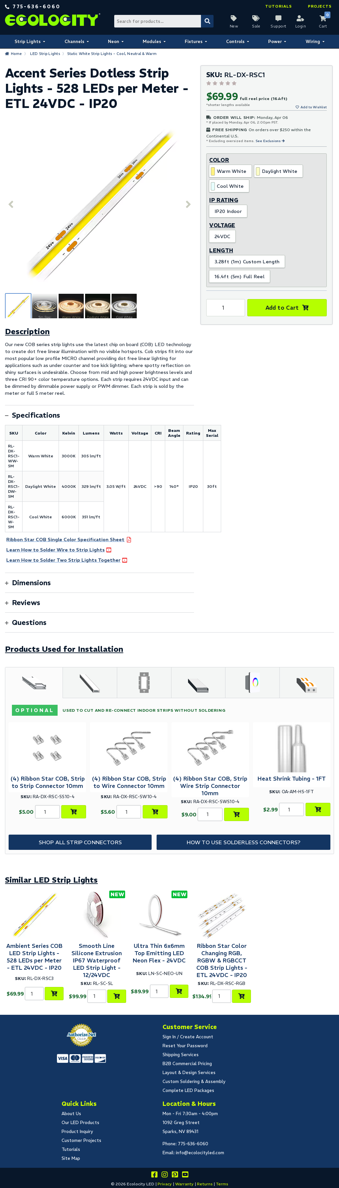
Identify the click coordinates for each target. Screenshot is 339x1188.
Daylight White (278, 171)
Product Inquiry (77, 1131)
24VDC (222, 236)
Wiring (313, 41)
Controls (235, 41)
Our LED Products (80, 1122)
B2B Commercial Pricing (187, 1063)
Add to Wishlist (314, 107)
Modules (152, 41)
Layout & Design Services (189, 1072)
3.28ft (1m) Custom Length (247, 261)
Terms (222, 1183)
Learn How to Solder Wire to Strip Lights (55, 550)
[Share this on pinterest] (174, 1175)
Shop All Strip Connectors (80, 842)
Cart (323, 26)
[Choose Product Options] (318, 809)
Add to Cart (282, 307)
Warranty (184, 1183)
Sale (256, 26)
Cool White (229, 186)
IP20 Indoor (228, 211)
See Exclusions (269, 141)
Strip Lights (28, 41)
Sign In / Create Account (188, 1037)
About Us (71, 1113)
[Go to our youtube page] (185, 1175)
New (234, 26)
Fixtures (194, 41)
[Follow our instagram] (164, 1175)
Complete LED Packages (188, 1090)
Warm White (230, 171)
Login (300, 26)
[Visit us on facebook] (154, 1175)
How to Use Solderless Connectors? (243, 842)
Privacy (165, 1183)
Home (16, 53)
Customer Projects (81, 1140)
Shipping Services (181, 1055)
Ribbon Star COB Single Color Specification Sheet (65, 539)
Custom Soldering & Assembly (194, 1081)
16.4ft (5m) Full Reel (239, 276)
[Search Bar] (163, 21)
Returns (205, 1183)
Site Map (71, 1158)
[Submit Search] (207, 21)
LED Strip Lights (45, 53)
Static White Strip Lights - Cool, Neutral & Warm (112, 53)
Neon (113, 41)
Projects (320, 6)
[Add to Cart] (73, 811)
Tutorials (278, 6)
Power (275, 41)
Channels (74, 41)
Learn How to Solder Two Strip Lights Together (63, 560)
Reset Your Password (185, 1046)
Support (278, 26)
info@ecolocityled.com (200, 1153)
